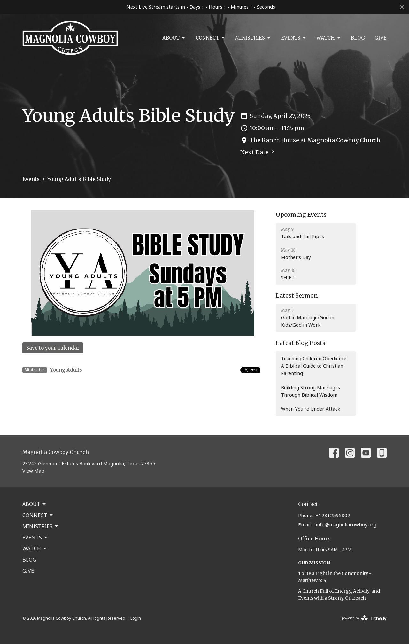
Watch (328, 38)
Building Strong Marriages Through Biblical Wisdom (310, 391)
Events (294, 38)
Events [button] (35, 537)
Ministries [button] (40, 526)
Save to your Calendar (52, 348)
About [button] (34, 504)
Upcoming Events (301, 214)
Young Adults (66, 370)
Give (380, 38)
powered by (364, 618)
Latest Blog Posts (300, 342)
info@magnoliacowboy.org (346, 524)
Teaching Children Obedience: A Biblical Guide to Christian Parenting (314, 365)
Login (135, 618)
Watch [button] (34, 548)
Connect (211, 38)
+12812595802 (333, 515)
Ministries (253, 38)
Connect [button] (38, 515)
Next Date (258, 152)
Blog (358, 38)
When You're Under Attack (310, 409)
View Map (33, 471)
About (174, 38)
